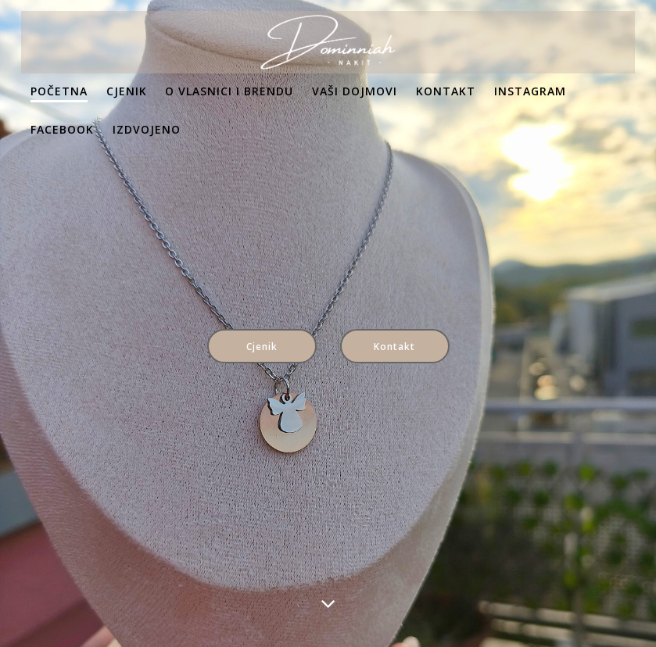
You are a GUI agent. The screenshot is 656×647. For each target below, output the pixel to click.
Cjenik (126, 91)
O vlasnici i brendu (229, 91)
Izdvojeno (147, 129)
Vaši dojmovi (354, 91)
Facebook (62, 129)
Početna (59, 91)
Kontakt (445, 91)
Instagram (530, 91)
